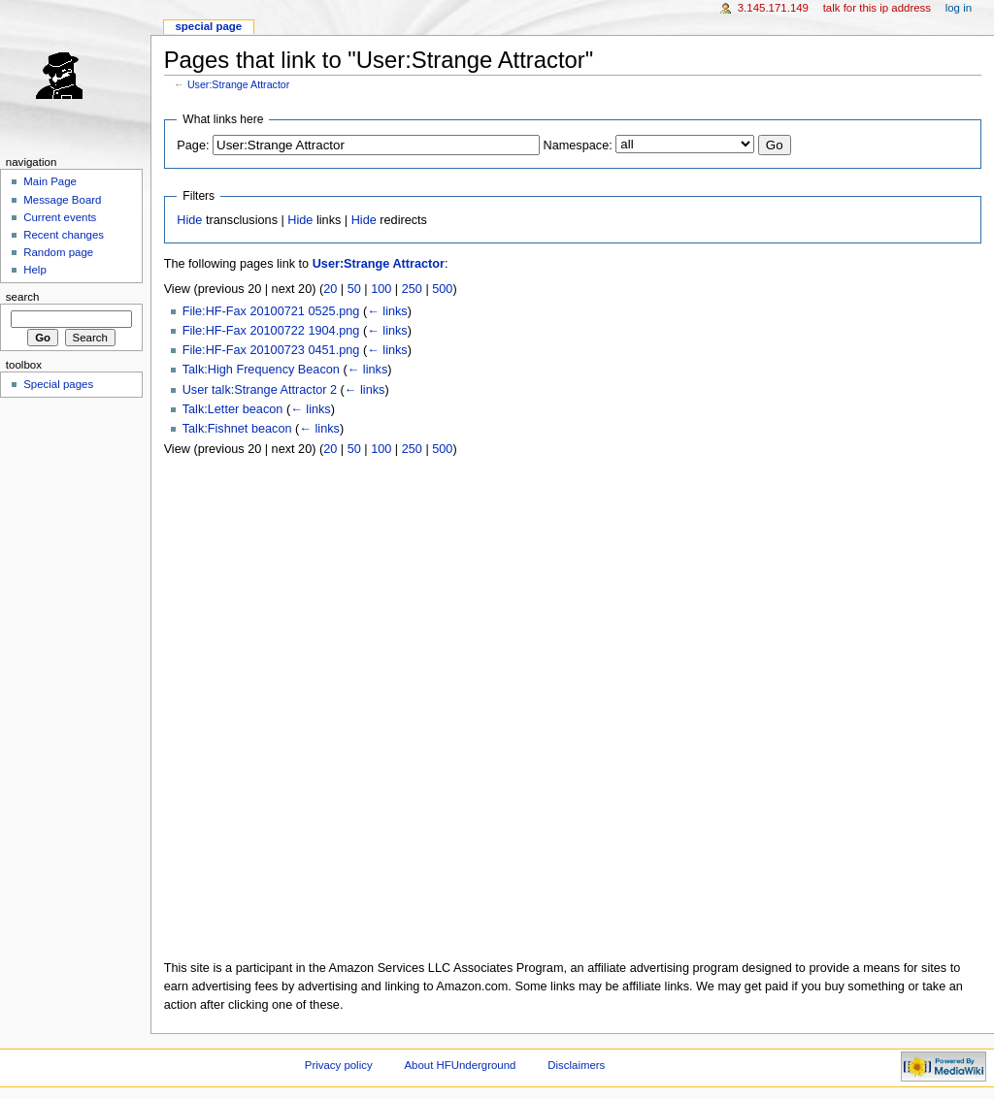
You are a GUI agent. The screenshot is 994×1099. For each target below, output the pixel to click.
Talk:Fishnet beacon (237, 429)
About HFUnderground (460, 1065)
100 (381, 289)
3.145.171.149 (773, 8)
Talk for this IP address (877, 8)
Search (23, 297)
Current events (59, 217)
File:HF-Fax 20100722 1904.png (271, 331)
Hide (189, 220)
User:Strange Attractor (238, 84)
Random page (58, 252)
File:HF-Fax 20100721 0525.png (271, 311)
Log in (958, 8)
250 (412, 289)
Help (35, 269)
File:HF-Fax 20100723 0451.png (271, 350)
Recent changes (63, 235)
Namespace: (578, 145)
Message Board (62, 200)
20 (330, 289)
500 (442, 289)
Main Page (50, 181)
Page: (193, 145)
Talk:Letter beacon (232, 409)
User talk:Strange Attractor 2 (259, 390)
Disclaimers (576, 1065)
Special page (208, 26)
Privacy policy (339, 1065)
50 (354, 289)
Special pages (58, 384)
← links (387, 311)
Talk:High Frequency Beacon (261, 369)
